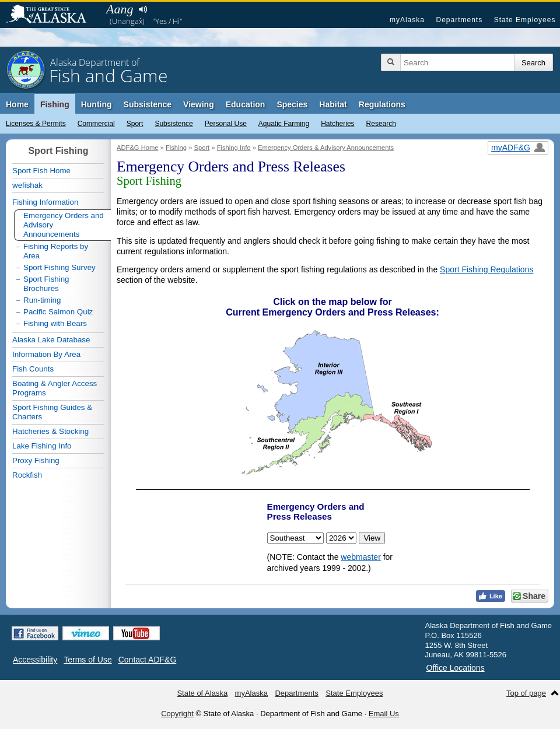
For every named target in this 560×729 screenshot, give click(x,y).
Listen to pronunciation (142, 9)
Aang (119, 9)
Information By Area (46, 354)
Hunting (96, 104)
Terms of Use (87, 659)
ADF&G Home (138, 147)
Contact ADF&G (147, 659)
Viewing (198, 104)
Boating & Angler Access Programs (54, 388)
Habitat (332, 104)
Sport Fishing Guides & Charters (52, 412)
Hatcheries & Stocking (50, 431)
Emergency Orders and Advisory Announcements (63, 225)
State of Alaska (52, 15)
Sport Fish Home (41, 170)
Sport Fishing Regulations (486, 269)
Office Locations (455, 667)
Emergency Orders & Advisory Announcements (326, 147)
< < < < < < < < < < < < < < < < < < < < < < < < (341, 538)
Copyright (177, 713)
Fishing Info (234, 147)
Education (245, 104)
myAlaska (407, 20)
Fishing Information (45, 202)
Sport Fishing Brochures (46, 284)
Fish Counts (33, 369)
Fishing (54, 104)
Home (17, 104)
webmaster (360, 557)
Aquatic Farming (283, 124)
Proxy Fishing (36, 460)
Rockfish (27, 475)
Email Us (384, 713)
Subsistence (173, 124)
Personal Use (226, 124)
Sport (135, 124)
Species (291, 104)
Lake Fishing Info (42, 445)
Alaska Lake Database (51, 339)
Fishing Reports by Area (55, 251)
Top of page (526, 693)
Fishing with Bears (55, 323)
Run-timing (42, 300)
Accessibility (35, 659)
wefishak (27, 185)
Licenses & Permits (36, 124)
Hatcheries (337, 124)
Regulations (382, 104)
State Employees (525, 20)
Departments (459, 20)
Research (381, 124)
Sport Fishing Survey (59, 267)
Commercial (96, 124)
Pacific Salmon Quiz (58, 311)
